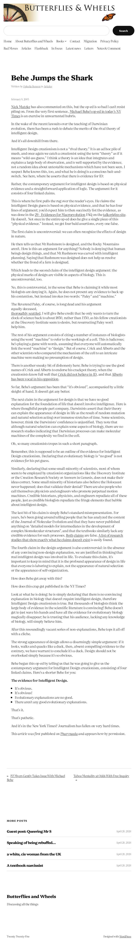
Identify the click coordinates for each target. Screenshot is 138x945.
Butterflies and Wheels (31, 896)
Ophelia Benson (32, 86)
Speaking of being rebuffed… (31, 843)
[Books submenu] (65, 41)
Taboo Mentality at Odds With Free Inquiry (101, 775)
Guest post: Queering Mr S (29, 831)
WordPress (125, 936)
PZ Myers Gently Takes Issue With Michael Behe (36, 777)
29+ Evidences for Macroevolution (60, 214)
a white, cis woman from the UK (34, 854)
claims (79, 535)
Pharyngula (69, 733)
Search (123, 30)
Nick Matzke (20, 106)
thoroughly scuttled (25, 313)
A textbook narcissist (25, 865)
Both (69, 535)
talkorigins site (114, 214)
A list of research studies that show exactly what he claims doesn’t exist (67, 537)
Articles (48, 86)
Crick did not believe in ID (77, 374)
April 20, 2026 (123, 831)
